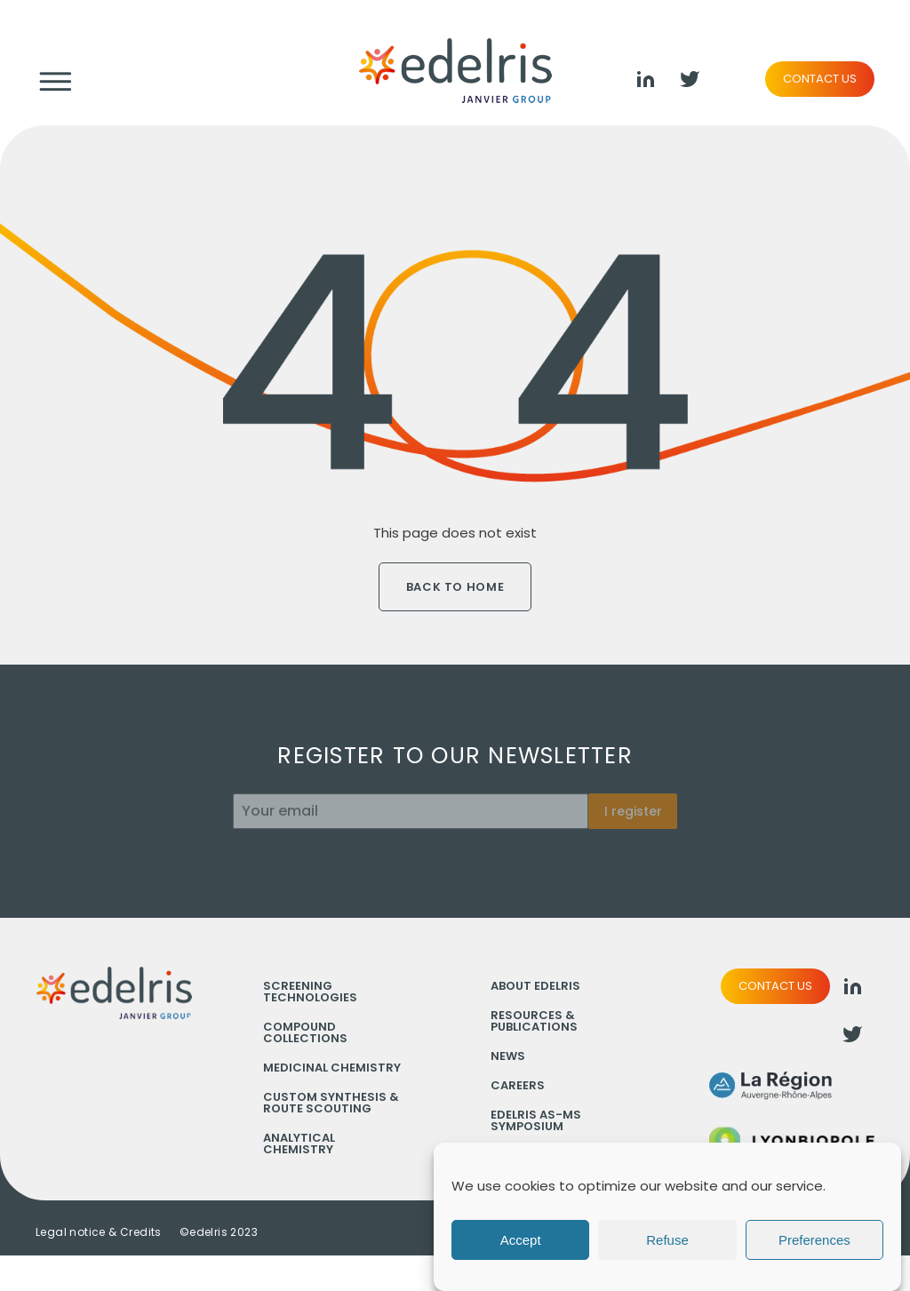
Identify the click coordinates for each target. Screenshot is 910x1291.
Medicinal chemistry (332, 1067)
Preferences (814, 1239)
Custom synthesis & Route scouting (331, 1102)
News (508, 1056)
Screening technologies (310, 991)
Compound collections (305, 1032)
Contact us (820, 78)
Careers (518, 1085)
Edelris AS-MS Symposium (536, 1120)
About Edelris (535, 986)
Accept (520, 1239)
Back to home (455, 586)
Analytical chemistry (299, 1143)
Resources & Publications (534, 1020)
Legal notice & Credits (99, 1232)
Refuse (667, 1239)
